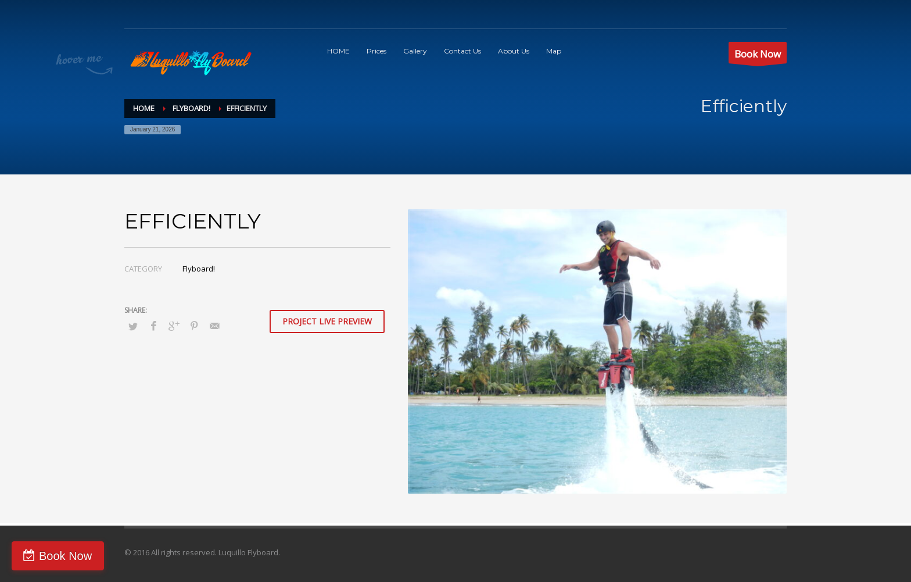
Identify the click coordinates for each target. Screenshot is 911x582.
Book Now (65, 555)
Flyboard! (198, 268)
